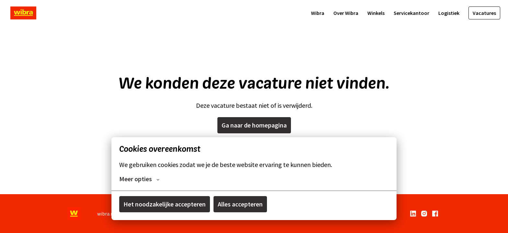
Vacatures (484, 13)
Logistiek (448, 13)
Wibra (317, 13)
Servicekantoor (411, 13)
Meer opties (139, 179)
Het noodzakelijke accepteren (164, 204)
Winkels (376, 13)
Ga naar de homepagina (254, 125)
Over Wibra (345, 13)
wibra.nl (106, 213)
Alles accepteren (240, 204)
